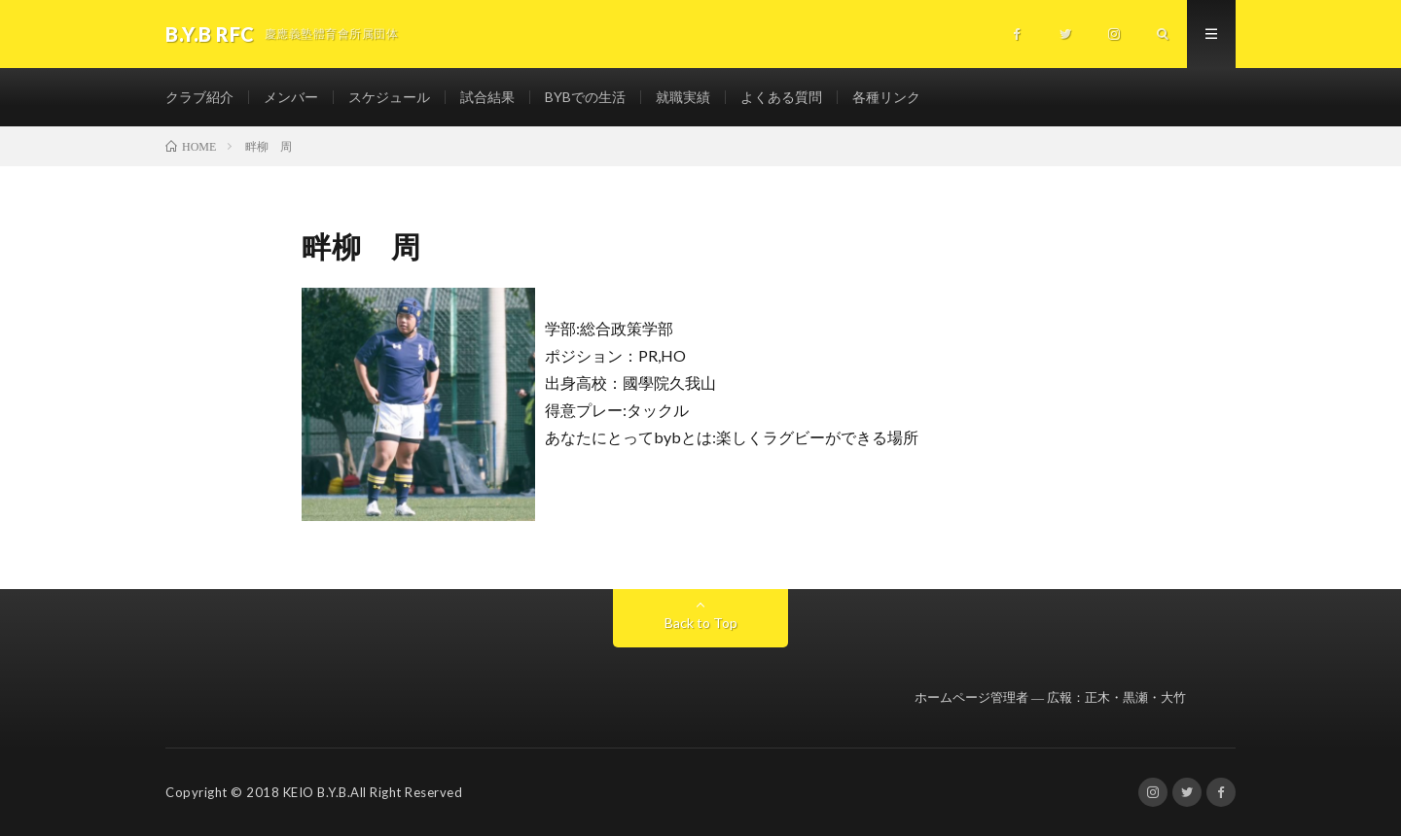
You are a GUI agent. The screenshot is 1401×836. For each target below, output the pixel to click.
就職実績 (683, 96)
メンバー (291, 96)
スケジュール (389, 96)
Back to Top (701, 622)
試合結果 (487, 96)
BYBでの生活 (585, 96)
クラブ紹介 (199, 96)
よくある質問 (781, 96)
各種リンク (886, 96)
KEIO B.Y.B (315, 792)
